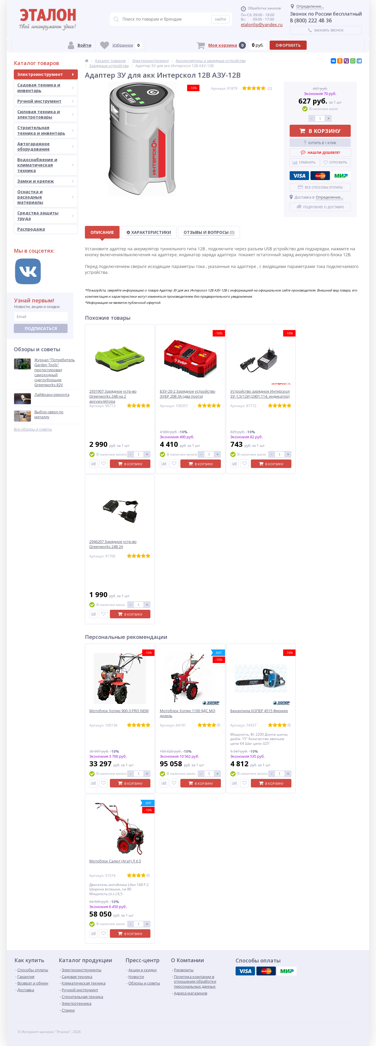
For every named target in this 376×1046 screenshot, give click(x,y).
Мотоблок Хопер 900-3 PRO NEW (119, 710)
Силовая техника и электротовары (45, 114)
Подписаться (41, 328)
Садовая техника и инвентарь (45, 87)
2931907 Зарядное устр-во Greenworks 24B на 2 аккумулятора (113, 396)
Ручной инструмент (45, 101)
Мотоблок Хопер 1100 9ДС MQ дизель (187, 713)
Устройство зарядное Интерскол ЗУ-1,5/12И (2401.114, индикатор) (260, 394)
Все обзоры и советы (33, 429)
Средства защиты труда (45, 215)
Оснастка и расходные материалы (45, 197)
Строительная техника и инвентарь (45, 130)
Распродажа (31, 229)
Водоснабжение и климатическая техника (45, 165)
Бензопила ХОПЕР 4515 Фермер (259, 710)
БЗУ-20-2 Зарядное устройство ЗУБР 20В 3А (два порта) (187, 394)
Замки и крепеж (45, 181)
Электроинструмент (45, 74)
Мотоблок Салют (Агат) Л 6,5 (115, 861)
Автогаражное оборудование (45, 146)
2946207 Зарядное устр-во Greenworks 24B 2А (113, 544)
